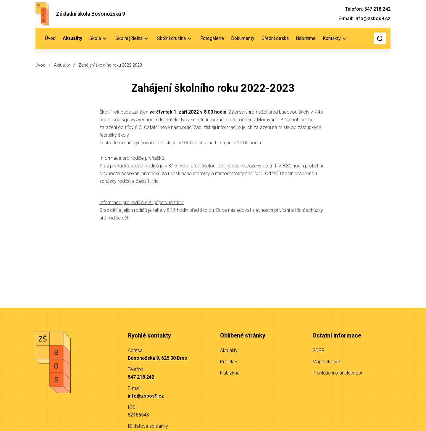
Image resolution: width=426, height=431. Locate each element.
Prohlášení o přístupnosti (337, 373)
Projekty (228, 361)
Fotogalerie (212, 38)
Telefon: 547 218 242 (367, 9)
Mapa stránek (326, 361)
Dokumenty (242, 38)
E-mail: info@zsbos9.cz (364, 18)
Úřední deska (275, 38)
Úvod (50, 38)
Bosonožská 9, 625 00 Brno (157, 358)
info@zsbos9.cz (146, 396)
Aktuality (72, 38)
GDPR (318, 350)
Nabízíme (306, 38)
